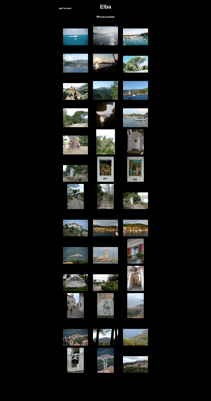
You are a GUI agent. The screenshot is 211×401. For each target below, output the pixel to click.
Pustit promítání (107, 17)
